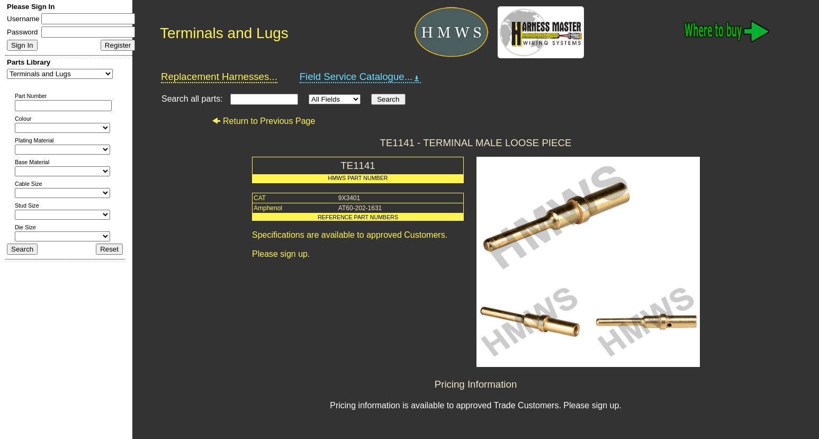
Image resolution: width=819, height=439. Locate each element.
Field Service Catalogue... (360, 77)
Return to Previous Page (263, 121)
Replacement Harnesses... (219, 76)
